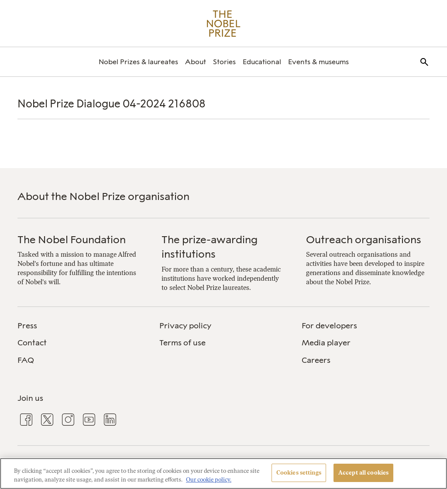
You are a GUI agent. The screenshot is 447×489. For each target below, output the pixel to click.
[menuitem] (138, 61)
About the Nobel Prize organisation (103, 196)
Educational (262, 62)
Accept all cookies (363, 472)
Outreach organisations (363, 239)
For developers (329, 326)
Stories (224, 62)
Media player (326, 343)
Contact (32, 343)
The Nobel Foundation (71, 239)
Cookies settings (298, 472)
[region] (223, 473)
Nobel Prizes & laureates (138, 62)
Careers (316, 360)
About (195, 62)
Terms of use (182, 343)
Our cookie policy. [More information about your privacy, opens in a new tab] (208, 479)
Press (27, 326)
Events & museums (318, 62)
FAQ (25, 360)
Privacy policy (185, 326)
